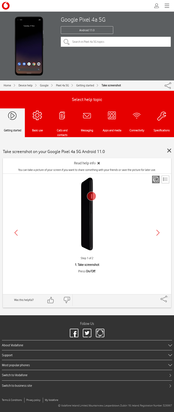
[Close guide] (169, 150)
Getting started (85, 85)
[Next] (157, 233)
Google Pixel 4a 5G (83, 19)
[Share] (168, 297)
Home (7, 85)
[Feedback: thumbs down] (66, 300)
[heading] (87, 345)
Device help (26, 85)
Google (44, 85)
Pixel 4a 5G (62, 85)
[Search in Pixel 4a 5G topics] (116, 42)
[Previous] (16, 233)
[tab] (87, 375)
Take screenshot (111, 85)
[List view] (165, 179)
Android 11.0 (86, 30)
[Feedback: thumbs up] (50, 300)
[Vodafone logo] (6, 6)
